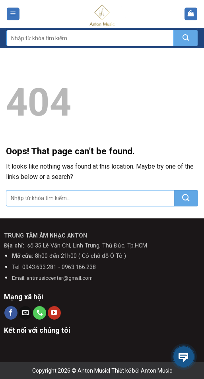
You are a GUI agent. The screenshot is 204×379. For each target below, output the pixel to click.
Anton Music (156, 370)
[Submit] (186, 38)
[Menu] (13, 14)
